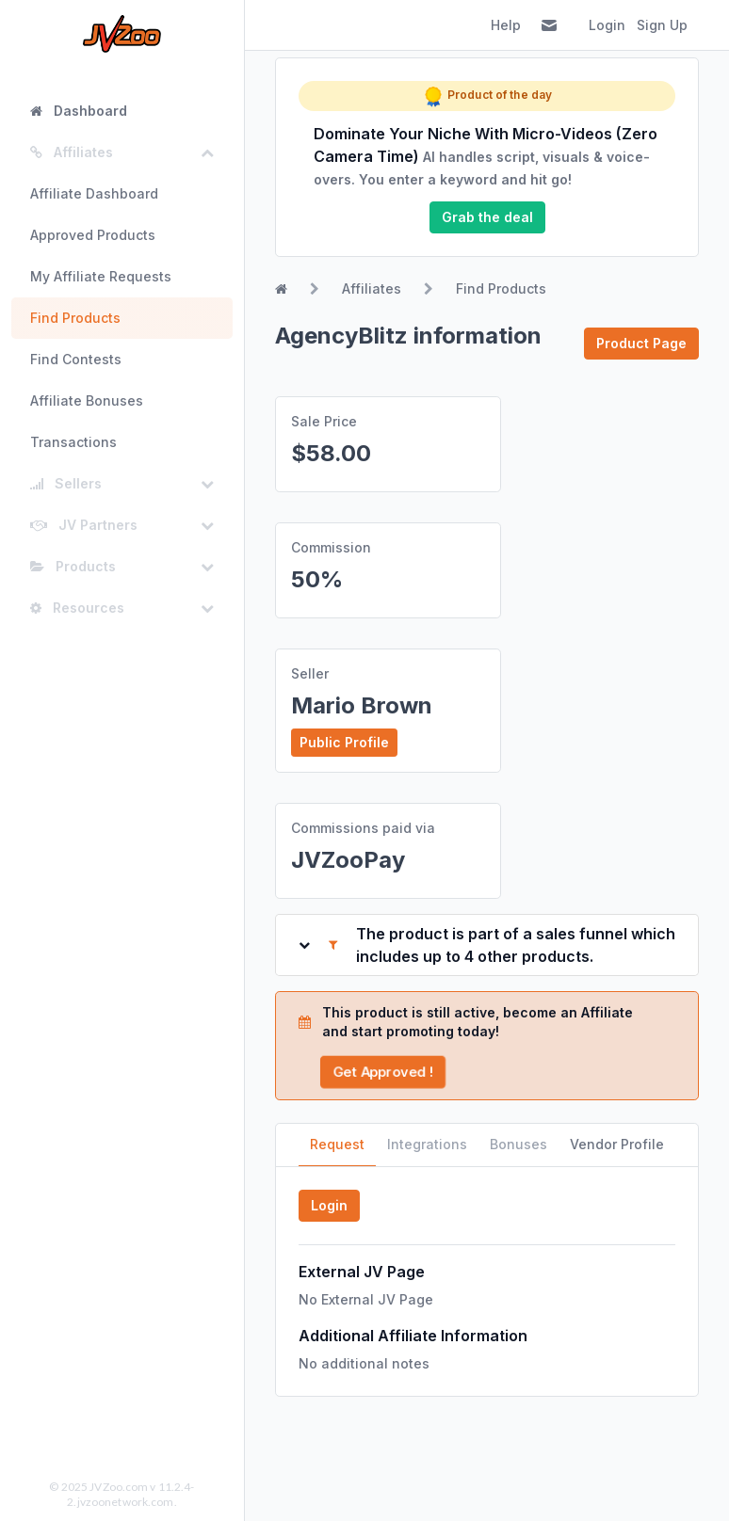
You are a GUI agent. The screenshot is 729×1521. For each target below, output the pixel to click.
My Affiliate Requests (100, 276)
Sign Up (662, 25)
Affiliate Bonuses (86, 400)
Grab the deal (487, 217)
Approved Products (92, 235)
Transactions (73, 442)
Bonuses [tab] (518, 1144)
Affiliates (371, 288)
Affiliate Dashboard (94, 193)
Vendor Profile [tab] (617, 1144)
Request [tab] (337, 1144)
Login (607, 25)
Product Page (641, 343)
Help (506, 25)
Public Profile (344, 742)
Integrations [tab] (427, 1144)
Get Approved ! (383, 1071)
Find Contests (76, 359)
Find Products (75, 318)
